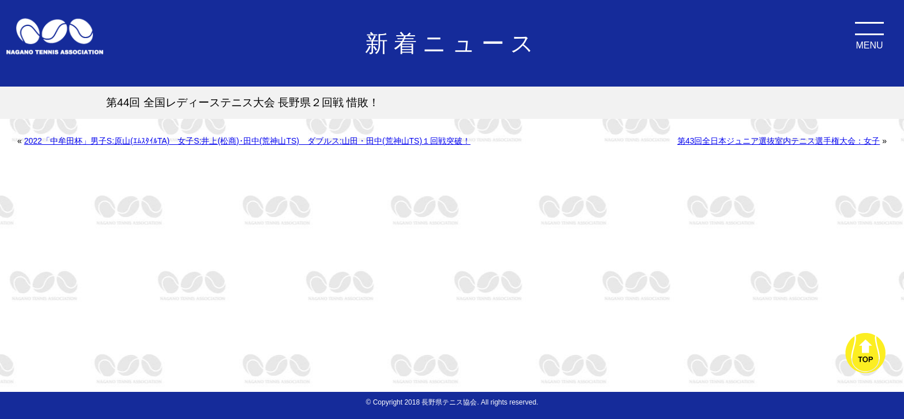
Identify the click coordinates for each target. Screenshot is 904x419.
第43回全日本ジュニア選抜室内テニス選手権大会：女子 (778, 140)
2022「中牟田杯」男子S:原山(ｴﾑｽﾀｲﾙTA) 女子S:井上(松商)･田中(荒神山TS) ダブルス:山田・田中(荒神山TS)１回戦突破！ (247, 140)
